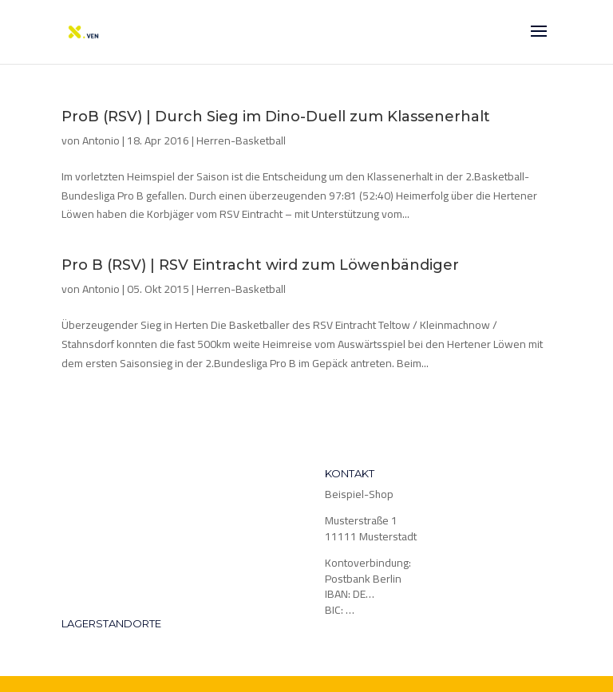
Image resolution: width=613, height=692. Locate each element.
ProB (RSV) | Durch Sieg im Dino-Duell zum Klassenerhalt (275, 116)
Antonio (101, 140)
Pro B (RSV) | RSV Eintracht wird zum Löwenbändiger (260, 265)
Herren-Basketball (241, 140)
